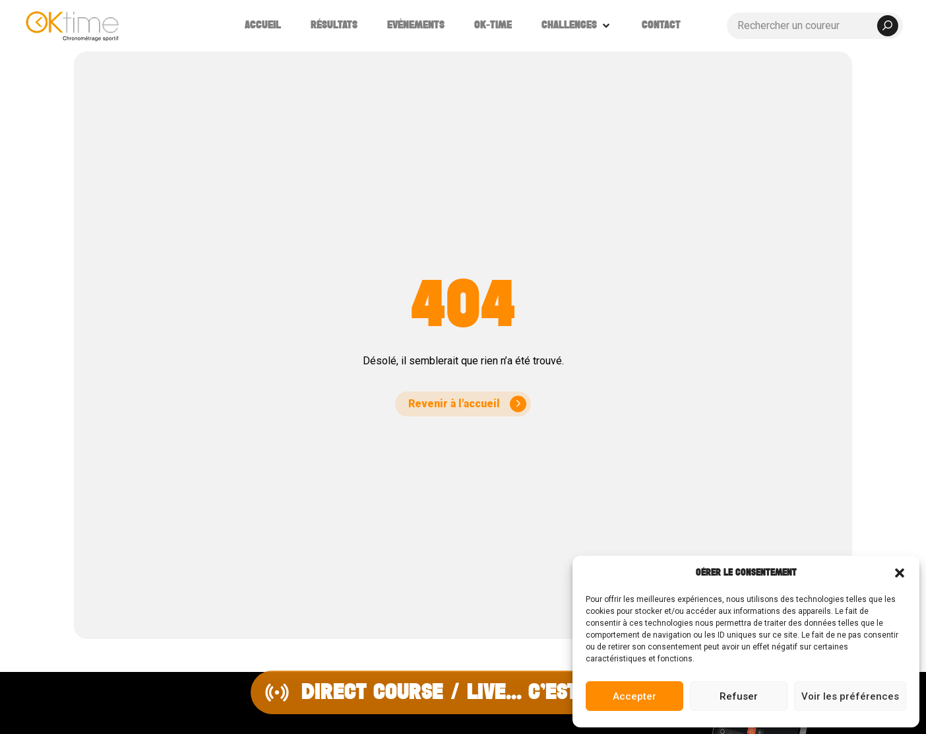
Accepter (634, 696)
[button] (899, 573)
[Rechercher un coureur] (815, 26)
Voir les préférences (850, 696)
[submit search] (888, 25)
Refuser (739, 696)
